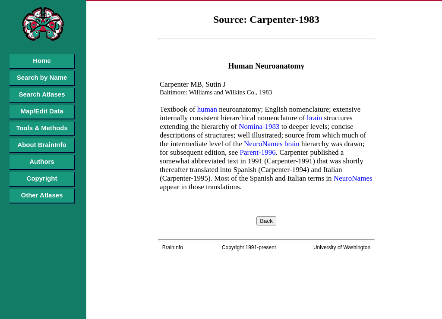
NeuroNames (262, 144)
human (206, 109)
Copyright (42, 178)
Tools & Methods (42, 127)
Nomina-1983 (258, 126)
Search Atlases (42, 94)
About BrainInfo (41, 144)
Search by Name (42, 77)
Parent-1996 (256, 152)
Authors (41, 161)
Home (42, 60)
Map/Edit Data (41, 111)
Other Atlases (42, 195)
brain (313, 118)
